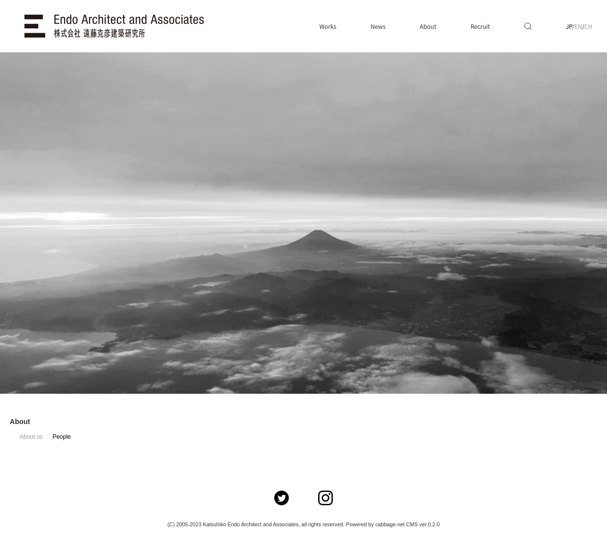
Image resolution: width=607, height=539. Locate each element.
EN (578, 26)
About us (31, 436)
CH (588, 26)
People (61, 436)
